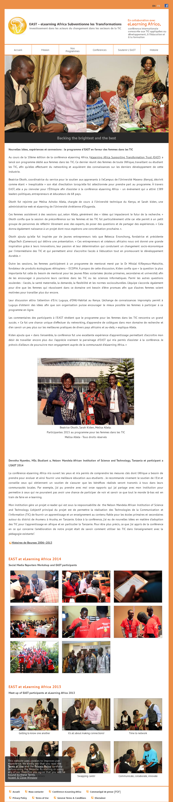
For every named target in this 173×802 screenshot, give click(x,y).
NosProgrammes (72, 50)
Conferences (99, 50)
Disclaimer (100, 797)
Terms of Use (42, 797)
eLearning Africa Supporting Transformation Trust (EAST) (125, 157)
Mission (45, 50)
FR (158, 6)
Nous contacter (36, 791)
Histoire (154, 50)
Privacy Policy (20, 797)
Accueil (18, 50)
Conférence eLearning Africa (66, 791)
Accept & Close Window (22, 777)
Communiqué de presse (101, 791)
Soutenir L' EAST (127, 50)
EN (154, 6)
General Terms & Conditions (71, 797)
